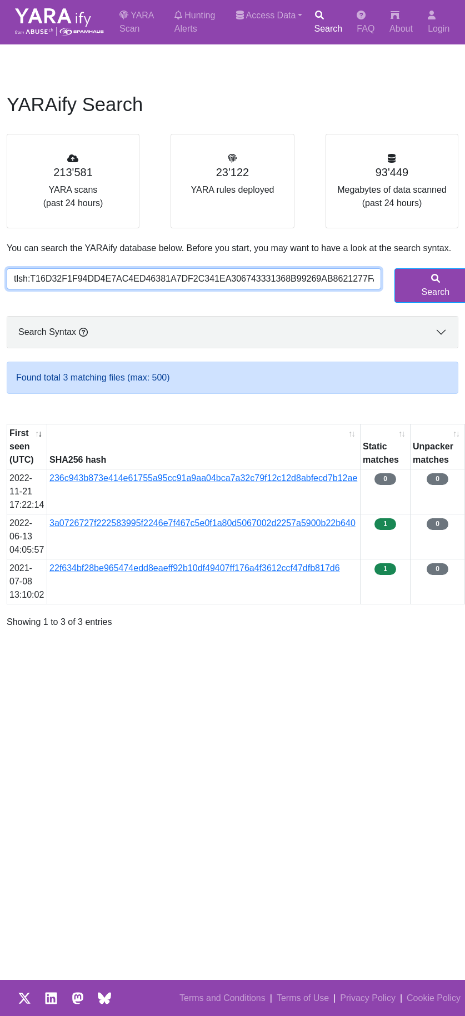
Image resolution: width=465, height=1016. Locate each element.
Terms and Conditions (222, 998)
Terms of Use (303, 998)
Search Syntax (53, 332)
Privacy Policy (368, 998)
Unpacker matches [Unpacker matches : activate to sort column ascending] (433, 453)
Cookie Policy (434, 998)
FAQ (365, 22)
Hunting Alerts (195, 22)
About (401, 22)
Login (438, 22)
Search (328, 22)
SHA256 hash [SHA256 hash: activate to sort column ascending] (77, 459)
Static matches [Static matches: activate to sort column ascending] (381, 453)
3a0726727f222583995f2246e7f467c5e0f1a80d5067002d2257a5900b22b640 (202, 523)
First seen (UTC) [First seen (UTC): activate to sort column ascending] (21, 446)
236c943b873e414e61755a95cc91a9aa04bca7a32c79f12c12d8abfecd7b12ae (203, 478)
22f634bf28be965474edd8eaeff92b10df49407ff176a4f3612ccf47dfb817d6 (194, 568)
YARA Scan (136, 22)
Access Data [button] (266, 15)
